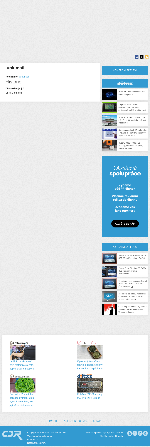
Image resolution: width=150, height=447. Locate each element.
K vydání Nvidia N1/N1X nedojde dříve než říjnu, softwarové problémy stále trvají (132, 107)
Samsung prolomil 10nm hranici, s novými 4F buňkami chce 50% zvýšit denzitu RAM (132, 133)
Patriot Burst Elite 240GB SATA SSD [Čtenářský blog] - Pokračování (132, 271)
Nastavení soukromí (36, 443)
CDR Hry (125, 83)
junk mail (24, 76)
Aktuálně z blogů (125, 247)
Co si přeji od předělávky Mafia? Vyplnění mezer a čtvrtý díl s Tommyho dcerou (132, 309)
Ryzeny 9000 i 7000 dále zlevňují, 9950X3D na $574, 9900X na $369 (130, 146)
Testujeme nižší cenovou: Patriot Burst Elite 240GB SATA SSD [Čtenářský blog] (132, 284)
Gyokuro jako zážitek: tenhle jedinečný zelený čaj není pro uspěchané (90, 365)
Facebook (69, 421)
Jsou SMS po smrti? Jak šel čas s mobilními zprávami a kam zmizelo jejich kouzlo (132, 296)
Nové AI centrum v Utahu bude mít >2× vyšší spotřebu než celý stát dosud (132, 120)
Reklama (95, 421)
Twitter (54, 421)
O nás (83, 421)
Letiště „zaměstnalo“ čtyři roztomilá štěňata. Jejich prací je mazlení (22, 365)
